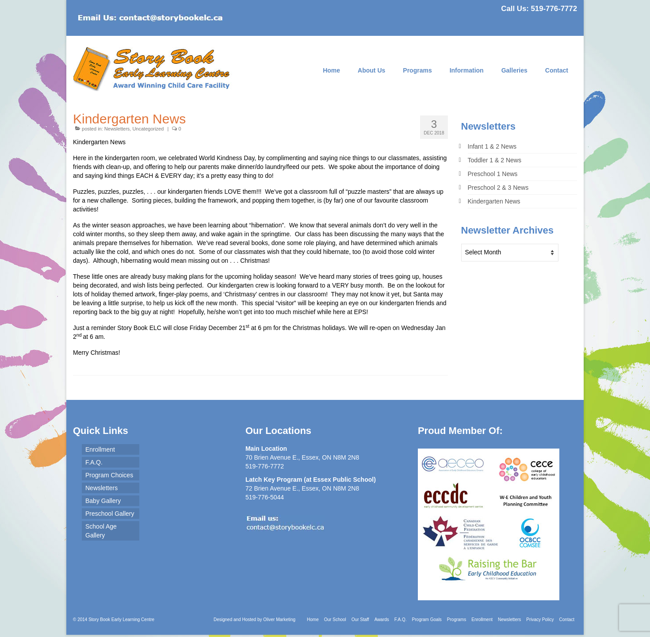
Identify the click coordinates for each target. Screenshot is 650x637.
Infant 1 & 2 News (492, 146)
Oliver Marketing (279, 619)
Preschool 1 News (493, 173)
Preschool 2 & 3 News (498, 187)
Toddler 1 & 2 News (494, 160)
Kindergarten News (494, 201)
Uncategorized (148, 128)
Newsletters (117, 128)
